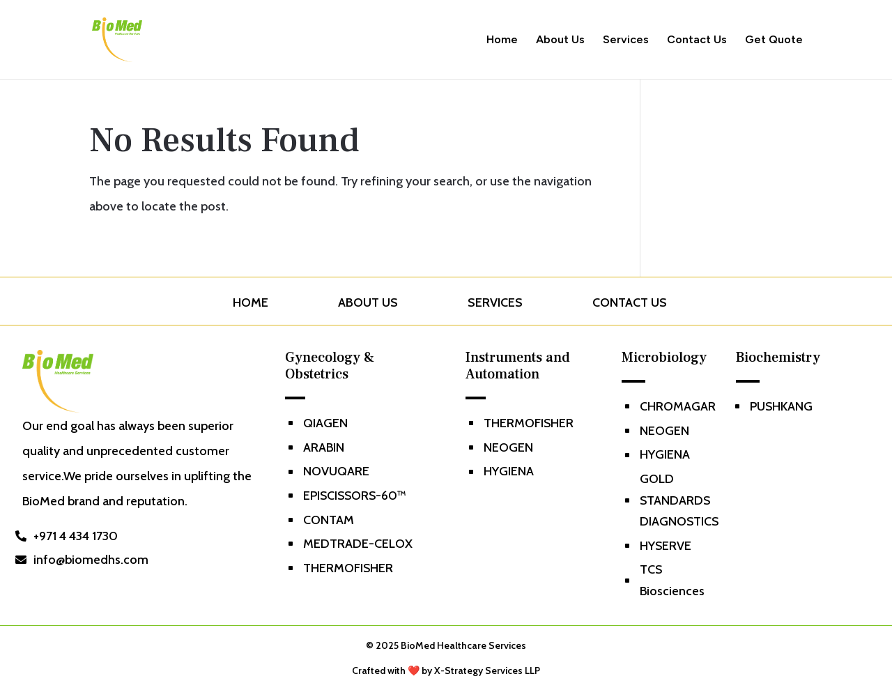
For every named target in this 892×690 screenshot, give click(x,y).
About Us (560, 40)
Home (502, 40)
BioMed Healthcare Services (463, 645)
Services (626, 40)
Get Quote (774, 40)
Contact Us (697, 40)
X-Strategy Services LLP (487, 670)
